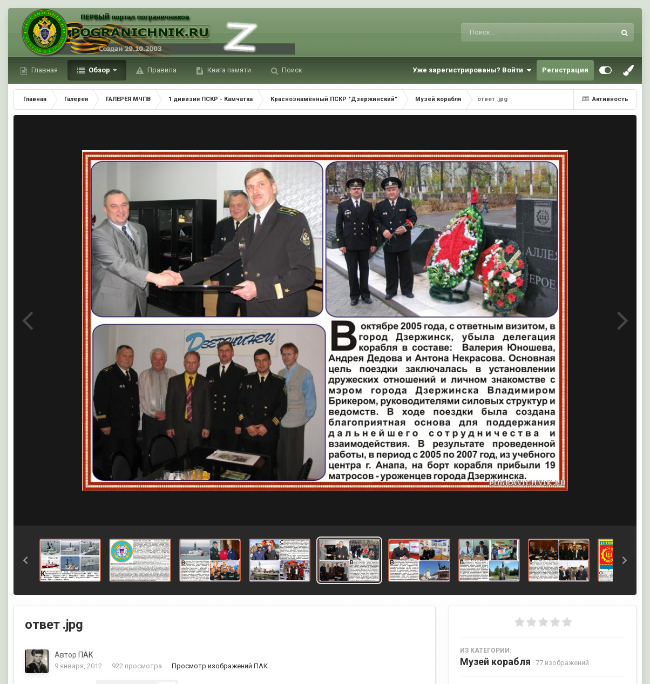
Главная (44, 70)
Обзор (99, 70)
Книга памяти (228, 70)
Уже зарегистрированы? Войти (471, 70)
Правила (161, 70)
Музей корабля (495, 661)
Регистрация (565, 70)
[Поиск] (518, 32)
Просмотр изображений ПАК (220, 666)
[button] (25, 560)
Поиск (291, 70)
